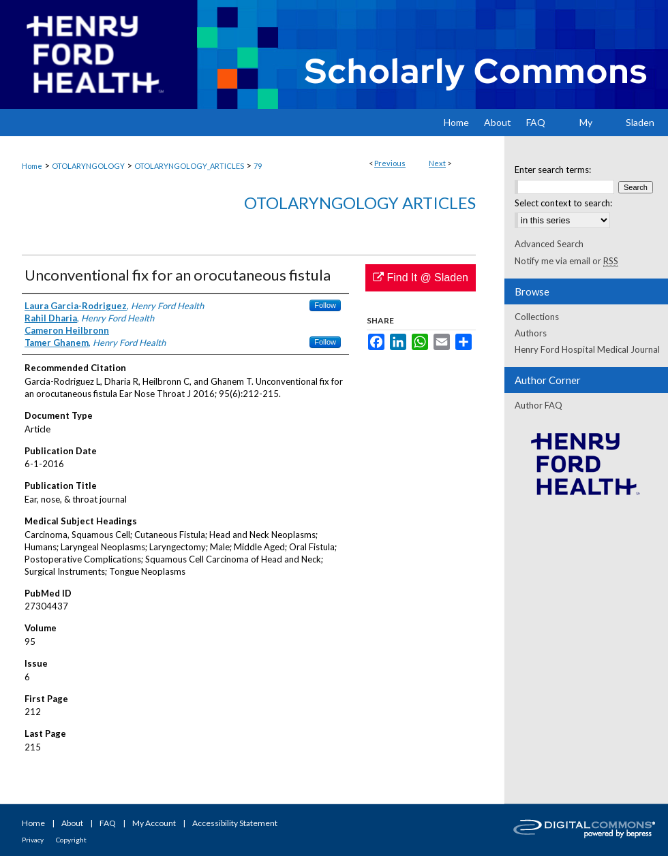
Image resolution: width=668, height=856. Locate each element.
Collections (537, 316)
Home (32, 165)
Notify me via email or (566, 260)
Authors (531, 333)
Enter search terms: (553, 169)
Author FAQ (538, 405)
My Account (154, 823)
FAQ (108, 823)
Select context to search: (563, 202)
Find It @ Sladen (420, 277)
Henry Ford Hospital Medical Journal (587, 349)
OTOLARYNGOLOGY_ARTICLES (189, 165)
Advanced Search (549, 243)
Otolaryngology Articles (360, 202)
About (72, 823)
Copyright (71, 840)
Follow (325, 305)
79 (258, 165)
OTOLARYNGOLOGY (88, 165)
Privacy (33, 840)
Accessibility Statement (234, 823)
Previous (390, 163)
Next (437, 163)
